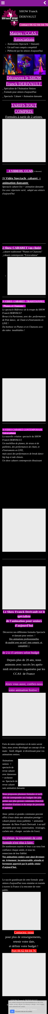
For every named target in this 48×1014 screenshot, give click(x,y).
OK (12, 1011)
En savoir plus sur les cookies (23, 1011)
